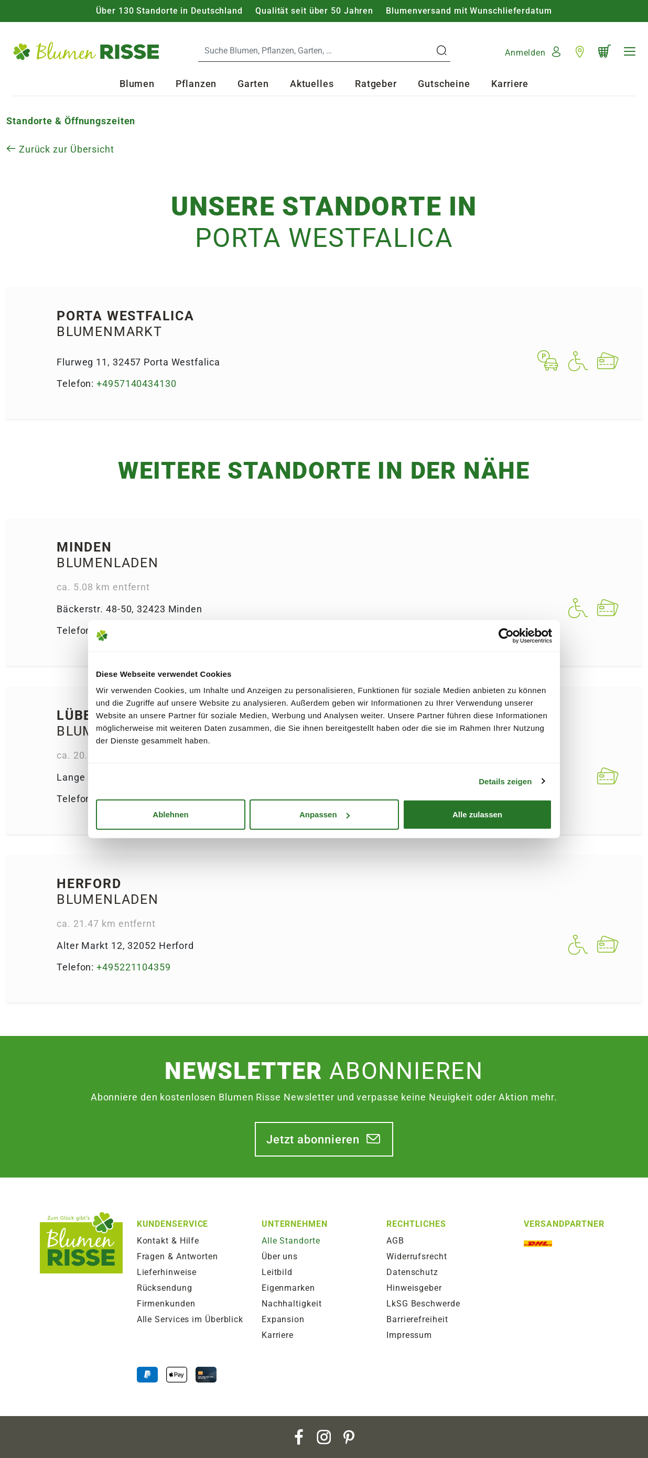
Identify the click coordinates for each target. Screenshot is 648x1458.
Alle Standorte (291, 1241)
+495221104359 (133, 967)
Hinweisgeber (414, 1288)
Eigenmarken (288, 1288)
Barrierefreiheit (417, 1319)
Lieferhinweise (167, 1272)
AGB (395, 1241)
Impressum (409, 1335)
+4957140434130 (136, 383)
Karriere (509, 83)
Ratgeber (376, 83)
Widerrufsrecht (416, 1256)
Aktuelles (312, 83)
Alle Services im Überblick (190, 1319)
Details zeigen (505, 780)
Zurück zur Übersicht (60, 149)
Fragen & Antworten (177, 1256)
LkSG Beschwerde (423, 1304)
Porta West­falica (126, 315)
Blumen (137, 83)
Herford (89, 883)
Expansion (283, 1319)
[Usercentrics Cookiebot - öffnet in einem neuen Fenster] (506, 635)
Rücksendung (164, 1288)
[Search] (316, 51)
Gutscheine (444, 83)
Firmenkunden (166, 1304)
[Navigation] (629, 51)
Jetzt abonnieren (313, 1139)
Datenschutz (412, 1272)
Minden (84, 547)
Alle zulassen (477, 814)
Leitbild (277, 1272)
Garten (252, 83)
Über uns (280, 1256)
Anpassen (324, 814)
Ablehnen (170, 814)
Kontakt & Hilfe (168, 1241)
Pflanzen (196, 83)
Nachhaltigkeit (292, 1304)
